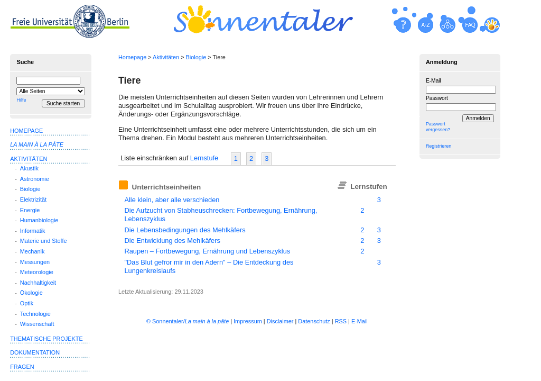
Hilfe (21, 100)
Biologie (196, 57)
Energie (30, 210)
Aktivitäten (166, 57)
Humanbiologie (39, 220)
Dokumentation (35, 352)
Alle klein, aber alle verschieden (171, 200)
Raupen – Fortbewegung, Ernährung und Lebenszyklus (207, 251)
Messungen (35, 262)
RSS (341, 321)
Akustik (29, 168)
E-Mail (433, 81)
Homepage (132, 57)
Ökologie (31, 292)
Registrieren (438, 146)
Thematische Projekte (46, 338)
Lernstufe (204, 158)
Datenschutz (314, 321)
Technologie (35, 314)
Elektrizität (33, 199)
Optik (26, 303)
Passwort (437, 98)
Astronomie (34, 179)
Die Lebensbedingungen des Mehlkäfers (184, 230)
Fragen (22, 367)
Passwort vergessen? (438, 126)
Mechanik (32, 251)
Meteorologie (36, 272)
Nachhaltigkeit (38, 282)
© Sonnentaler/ (187, 321)
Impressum (248, 321)
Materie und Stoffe (43, 241)
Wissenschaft (37, 324)
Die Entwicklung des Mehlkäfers (172, 240)
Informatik (32, 231)
